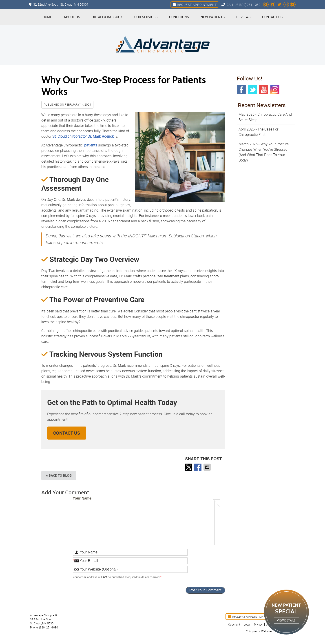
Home (47, 17)
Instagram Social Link (274, 89)
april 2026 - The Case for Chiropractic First (258, 132)
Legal (247, 624)
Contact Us (272, 17)
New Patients (213, 17)
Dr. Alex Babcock (107, 17)
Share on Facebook (198, 467)
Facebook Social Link (241, 89)
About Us (72, 17)
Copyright (234, 624)
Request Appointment (195, 4)
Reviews (243, 17)
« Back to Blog (59, 475)
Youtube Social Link (263, 89)
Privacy (258, 624)
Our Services (145, 17)
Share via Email (207, 467)
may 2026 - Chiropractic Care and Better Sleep (265, 117)
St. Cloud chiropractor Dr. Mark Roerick (83, 136)
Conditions (179, 17)
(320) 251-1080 (249, 4)
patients (90, 145)
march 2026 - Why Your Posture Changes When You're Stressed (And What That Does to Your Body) (264, 152)
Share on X (189, 467)
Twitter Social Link (252, 89)
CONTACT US (66, 433)
